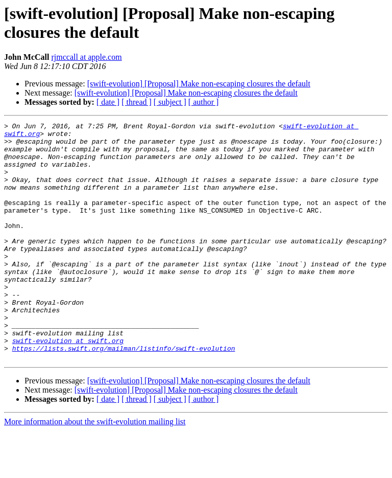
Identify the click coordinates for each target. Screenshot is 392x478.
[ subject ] (170, 102)
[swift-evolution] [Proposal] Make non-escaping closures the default (198, 83)
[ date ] (107, 102)
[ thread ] (136, 102)
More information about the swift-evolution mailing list (95, 469)
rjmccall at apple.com (86, 57)
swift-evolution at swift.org (68, 385)
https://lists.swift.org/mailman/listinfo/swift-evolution (123, 394)
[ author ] (203, 102)
